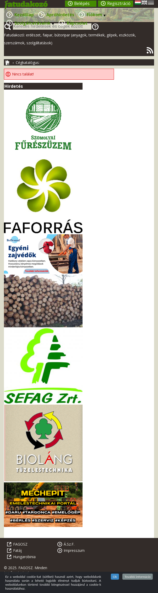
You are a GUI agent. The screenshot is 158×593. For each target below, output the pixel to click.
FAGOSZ (20, 544)
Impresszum (74, 550)
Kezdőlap (24, 15)
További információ (137, 577)
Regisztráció (118, 3)
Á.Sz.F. (69, 544)
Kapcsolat (77, 23)
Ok (115, 577)
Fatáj (17, 550)
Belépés (82, 3)
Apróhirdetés (60, 15)
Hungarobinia (24, 556)
